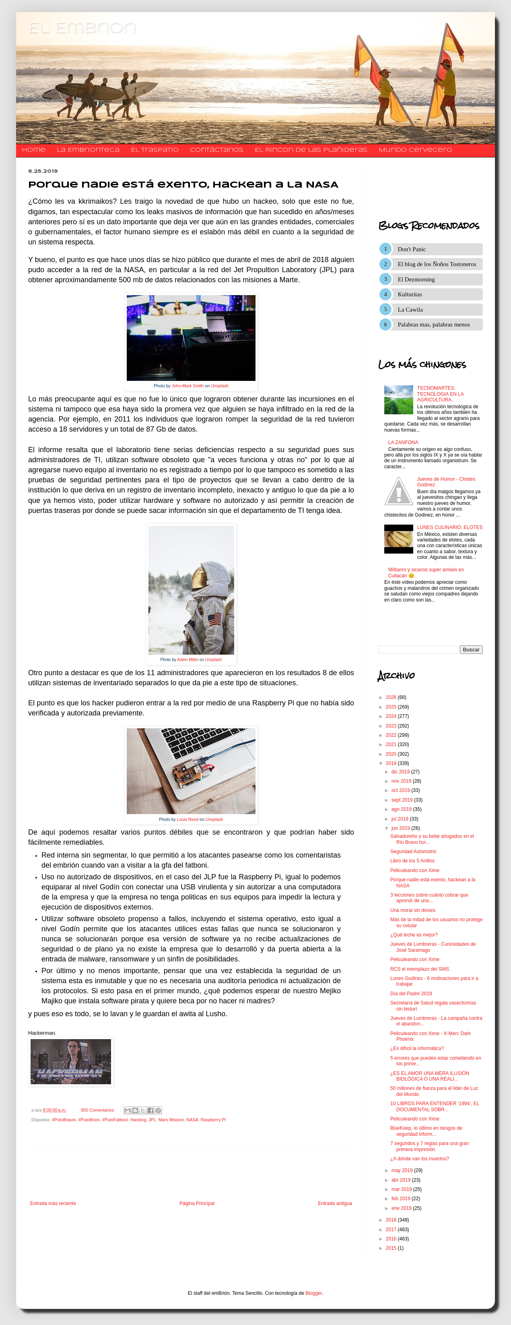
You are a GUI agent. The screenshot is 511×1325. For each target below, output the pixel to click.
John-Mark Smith (188, 385)
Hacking (138, 1119)
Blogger (313, 1293)
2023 (392, 726)
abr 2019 (401, 1180)
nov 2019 (402, 781)
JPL (152, 1119)
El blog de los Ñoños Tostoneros (437, 264)
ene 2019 (402, 1208)
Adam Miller (187, 659)
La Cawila (410, 309)
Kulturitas (410, 294)
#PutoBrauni (64, 1119)
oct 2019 (401, 790)
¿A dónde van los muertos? (419, 1159)
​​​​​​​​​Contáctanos (216, 150)
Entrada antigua (335, 1203)
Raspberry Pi (213, 1119)
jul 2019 (400, 819)
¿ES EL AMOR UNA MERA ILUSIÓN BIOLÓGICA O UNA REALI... (429, 1076)
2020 (392, 754)
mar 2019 (402, 1189)
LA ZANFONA (403, 442)
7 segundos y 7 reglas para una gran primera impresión (429, 1146)
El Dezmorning (416, 279)
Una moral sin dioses (412, 910)
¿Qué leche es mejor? (414, 935)
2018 (392, 1220)
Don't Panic (412, 249)
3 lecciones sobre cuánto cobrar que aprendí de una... (429, 897)
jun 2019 (401, 828)
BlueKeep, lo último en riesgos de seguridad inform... (426, 1131)
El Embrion (82, 28)
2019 (392, 763)
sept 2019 (402, 800)
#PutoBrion (88, 1119)
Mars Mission (171, 1119)
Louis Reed (187, 819)
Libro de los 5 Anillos (412, 861)
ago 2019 (402, 809)
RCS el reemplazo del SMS (419, 969)
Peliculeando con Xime (414, 870)
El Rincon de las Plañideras (311, 150)
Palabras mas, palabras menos (434, 324)
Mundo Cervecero (415, 150)
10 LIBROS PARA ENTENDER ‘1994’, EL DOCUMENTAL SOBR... (434, 1106)
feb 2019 (401, 1198)
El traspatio (155, 150)
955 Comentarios (97, 1110)
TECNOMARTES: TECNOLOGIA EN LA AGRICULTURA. (440, 394)
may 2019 (402, 1170)
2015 (392, 1248)
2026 (392, 697)
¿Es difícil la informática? (417, 1048)
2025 (392, 707)
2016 (392, 1239)
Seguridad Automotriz (413, 851)
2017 (392, 1229)
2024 (392, 716)
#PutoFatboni (115, 1119)
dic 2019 (401, 772)
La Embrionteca (88, 150)
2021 (392, 744)
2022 (392, 735)
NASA (192, 1119)
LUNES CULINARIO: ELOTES (450, 527)
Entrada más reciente (53, 1203)
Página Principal (196, 1203)
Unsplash (220, 385)
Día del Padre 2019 (411, 993)
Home (33, 150)
